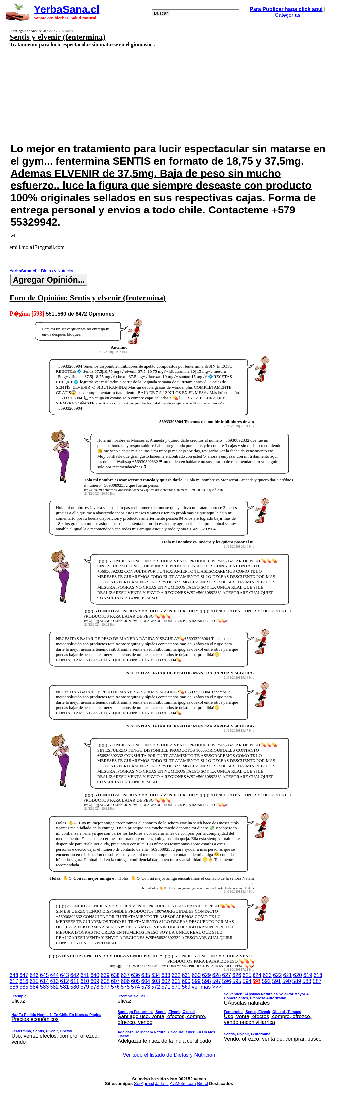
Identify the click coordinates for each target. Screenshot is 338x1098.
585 (23, 987)
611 (74, 981)
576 (115, 987)
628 (216, 975)
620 (297, 975)
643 (64, 975)
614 (44, 981)
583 (44, 987)
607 (115, 981)
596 (226, 981)
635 (145, 975)
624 (257, 975)
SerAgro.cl (144, 1083)
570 (176, 987)
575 (125, 987)
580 (74, 987)
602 (165, 981)
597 (216, 981)
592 (266, 981)
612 (64, 981)
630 (196, 975)
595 (236, 981)
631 (186, 975)
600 (186, 981)
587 (317, 981)
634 (155, 975)
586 (14, 987)
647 (23, 975)
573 (145, 987)
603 (155, 981)
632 (176, 975)
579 (85, 987)
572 (155, 987)
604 (145, 981)
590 (286, 981)
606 (125, 981)
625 (247, 975)
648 (14, 975)
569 (186, 987)
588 (306, 981)
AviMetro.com (183, 1083)
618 (318, 975)
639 (105, 975)
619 (307, 975)
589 (296, 981)
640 (94, 975)
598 (206, 981)
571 (165, 987)
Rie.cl (202, 1083)
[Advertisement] (140, 94)
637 (125, 975)
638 (115, 975)
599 (196, 981)
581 (64, 987)
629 (206, 975)
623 (267, 975)
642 (74, 975)
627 (226, 975)
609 (94, 981)
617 (14, 981)
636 (135, 975)
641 (85, 975)
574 (135, 987)
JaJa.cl (161, 1083)
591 (276, 981)
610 (85, 981)
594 (247, 981)
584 (34, 987)
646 (34, 975)
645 (44, 975)
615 (34, 981)
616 (23, 981)
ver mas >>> (169, 1015)
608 (105, 981)
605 (135, 981)
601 (176, 981)
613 (54, 981)
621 (287, 975)
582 (54, 987)
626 (236, 975)
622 (277, 975)
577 (105, 987)
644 (54, 975)
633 (165, 975)
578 (94, 987)
